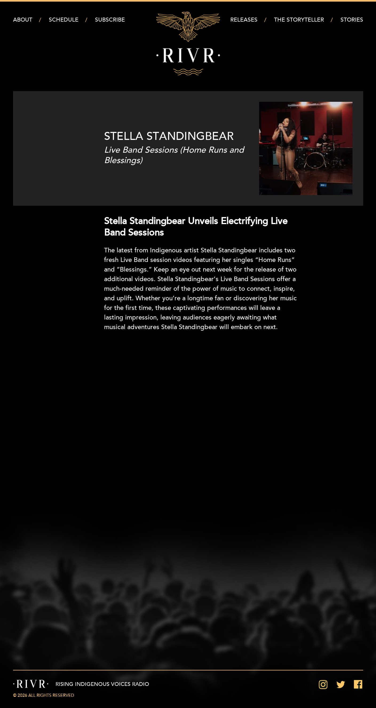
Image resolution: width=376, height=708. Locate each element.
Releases (244, 20)
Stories (352, 20)
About (22, 20)
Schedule (63, 20)
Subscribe (110, 20)
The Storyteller (299, 20)
